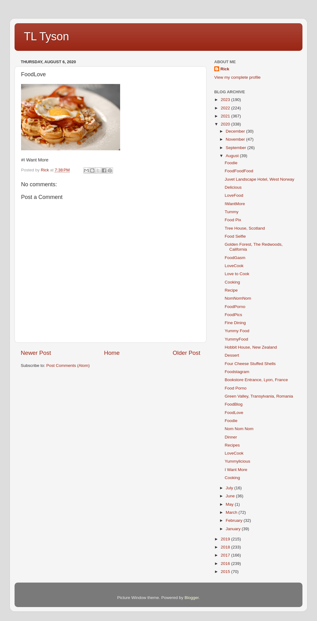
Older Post (186, 353)
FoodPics (233, 314)
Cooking (232, 282)
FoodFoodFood (239, 171)
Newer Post (36, 353)
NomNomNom (238, 298)
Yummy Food (237, 330)
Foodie (231, 163)
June (231, 496)
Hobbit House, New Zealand (251, 347)
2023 (226, 99)
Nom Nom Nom (239, 428)
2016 (226, 563)
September (236, 147)
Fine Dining (235, 322)
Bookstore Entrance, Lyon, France (256, 379)
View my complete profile (237, 77)
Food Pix (233, 220)
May (230, 504)
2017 (226, 555)
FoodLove (234, 412)
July (230, 488)
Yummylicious (237, 461)
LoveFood (234, 195)
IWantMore (235, 203)
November (236, 139)
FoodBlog (234, 404)
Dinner (231, 437)
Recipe (231, 290)
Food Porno (236, 388)
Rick (224, 69)
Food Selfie (235, 236)
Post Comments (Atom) (68, 365)
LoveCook (234, 265)
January (234, 528)
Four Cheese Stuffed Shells (250, 363)
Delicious (233, 187)
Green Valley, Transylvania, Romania (259, 396)
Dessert (232, 355)
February (235, 520)
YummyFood (236, 339)
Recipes (232, 445)
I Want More (236, 469)
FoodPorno (235, 306)
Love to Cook (237, 273)
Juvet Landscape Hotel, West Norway (259, 179)
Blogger (192, 597)
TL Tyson (46, 36)
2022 (226, 108)
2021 (226, 116)
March (232, 512)
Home (111, 353)
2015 (226, 571)
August (233, 155)
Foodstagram (237, 371)
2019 (226, 539)
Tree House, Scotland (245, 228)
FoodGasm (235, 257)
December (236, 131)
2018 (226, 547)
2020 (226, 124)
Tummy (232, 211)
